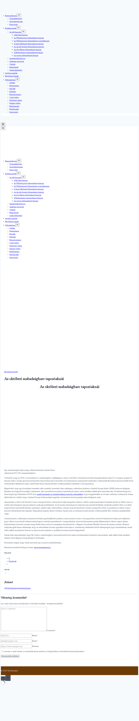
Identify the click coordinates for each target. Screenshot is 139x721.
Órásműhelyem (15, 19)
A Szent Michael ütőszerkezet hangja (29, 44)
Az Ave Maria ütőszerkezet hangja (27, 50)
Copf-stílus (14, 97)
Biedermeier (14, 106)
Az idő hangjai (15, 32)
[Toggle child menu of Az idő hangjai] (23, 31)
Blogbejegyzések (12, 76)
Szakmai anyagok (16, 61)
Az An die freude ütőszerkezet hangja (29, 47)
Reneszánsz (14, 86)
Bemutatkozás (11, 16)
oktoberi (13, 588)
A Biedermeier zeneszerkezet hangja (28, 53)
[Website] (16, 646)
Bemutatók (13, 67)
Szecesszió (13, 112)
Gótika (12, 83)
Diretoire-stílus (15, 100)
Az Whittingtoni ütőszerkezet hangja (29, 38)
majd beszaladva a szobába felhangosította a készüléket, (60, 494)
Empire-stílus (15, 103)
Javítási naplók (11, 73)
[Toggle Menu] (3, 124)
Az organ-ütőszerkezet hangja (26, 55)
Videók (12, 64)
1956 (6, 588)
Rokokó (12, 92)
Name (35, 636)
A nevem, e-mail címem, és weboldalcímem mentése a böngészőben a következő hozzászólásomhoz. (44, 651)
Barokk (12, 89)
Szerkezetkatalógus (17, 58)
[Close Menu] (3, 128)
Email (35, 641)
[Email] (16, 641)
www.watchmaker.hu (42, 547)
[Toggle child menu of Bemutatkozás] (19, 15)
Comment (51, 630)
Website (35, 646)
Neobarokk (14, 109)
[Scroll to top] (3, 678)
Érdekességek (10, 28)
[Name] (16, 635)
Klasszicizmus (15, 94)
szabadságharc (24, 588)
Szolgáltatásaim (16, 21)
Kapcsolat (13, 25)
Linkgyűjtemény (15, 70)
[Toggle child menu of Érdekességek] (18, 28)
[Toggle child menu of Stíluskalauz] (17, 79)
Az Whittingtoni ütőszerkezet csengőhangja (31, 41)
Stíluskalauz (10, 80)
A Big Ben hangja (21, 35)
